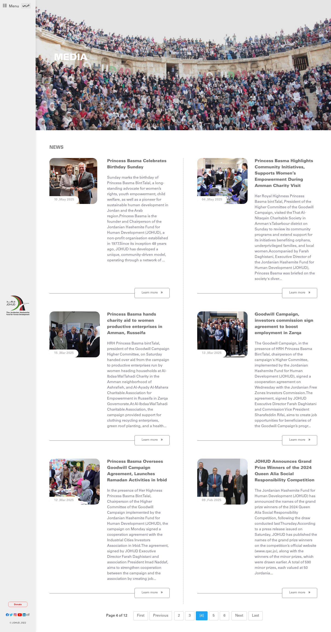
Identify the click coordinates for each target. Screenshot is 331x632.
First (140, 616)
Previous (160, 616)
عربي (26, 5)
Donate (18, 604)
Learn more (152, 292)
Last (255, 616)
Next (239, 616)
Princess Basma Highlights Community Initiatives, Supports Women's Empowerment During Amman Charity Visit (284, 173)
